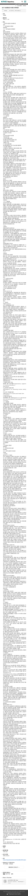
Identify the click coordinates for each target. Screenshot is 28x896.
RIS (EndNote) (17, 10)
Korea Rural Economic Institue (7, 1)
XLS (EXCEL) (11, 10)
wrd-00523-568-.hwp (13, 880)
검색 (22, 1)
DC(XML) (5, 10)
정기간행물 (19, 5)
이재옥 (4, 15)
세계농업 (24, 5)
